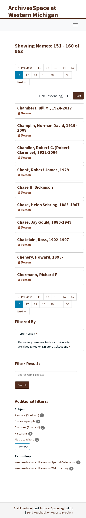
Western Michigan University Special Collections (45, 462)
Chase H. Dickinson (35, 187)
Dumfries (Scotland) (28, 427)
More (23, 446)
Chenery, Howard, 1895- (40, 257)
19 (43, 75)
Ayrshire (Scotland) (27, 415)
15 (72, 68)
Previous (25, 68)
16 (18, 75)
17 (27, 75)
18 (35, 75)
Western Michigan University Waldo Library (42, 468)
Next (22, 82)
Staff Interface (23, 508)
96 (67, 75)
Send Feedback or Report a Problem (50, 512)
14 (64, 68)
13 (55, 68)
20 (52, 75)
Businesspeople (25, 421)
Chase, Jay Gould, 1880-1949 (44, 222)
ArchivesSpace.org (52, 508)
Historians (21, 433)
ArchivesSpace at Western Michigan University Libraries (36, 15)
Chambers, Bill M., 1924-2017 (44, 108)
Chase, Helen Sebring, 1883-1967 (48, 204)
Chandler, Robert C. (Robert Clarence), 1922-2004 (43, 150)
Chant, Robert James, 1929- (43, 169)
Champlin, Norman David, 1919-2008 (47, 128)
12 (47, 68)
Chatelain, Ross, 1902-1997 (43, 239)
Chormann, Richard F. (37, 274)
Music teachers (25, 439)
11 (39, 68)
